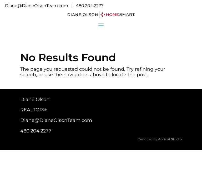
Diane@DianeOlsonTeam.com (36, 5)
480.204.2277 (89, 5)
